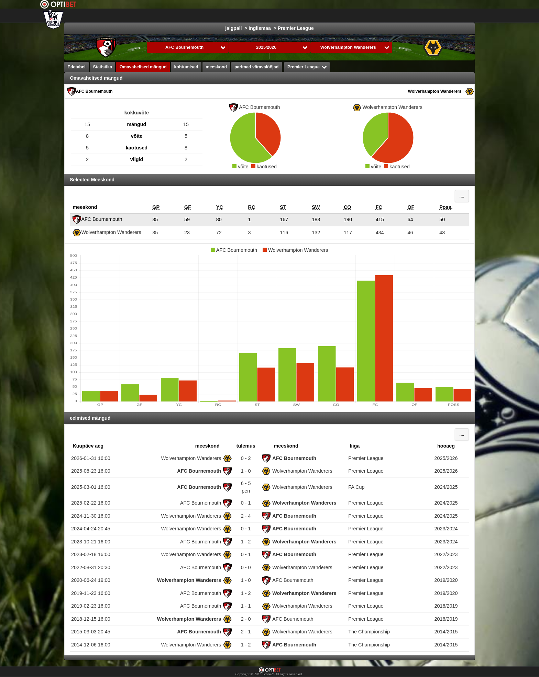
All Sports (474, 15)
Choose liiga (204, 15)
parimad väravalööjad (256, 67)
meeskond (216, 67)
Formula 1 (330, 15)
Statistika (102, 67)
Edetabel (77, 67)
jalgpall (245, 15)
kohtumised (186, 67)
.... (461, 196)
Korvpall (299, 15)
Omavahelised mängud (143, 67)
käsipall (361, 15)
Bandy (445, 15)
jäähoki (272, 15)
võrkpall (388, 15)
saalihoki (418, 15)
